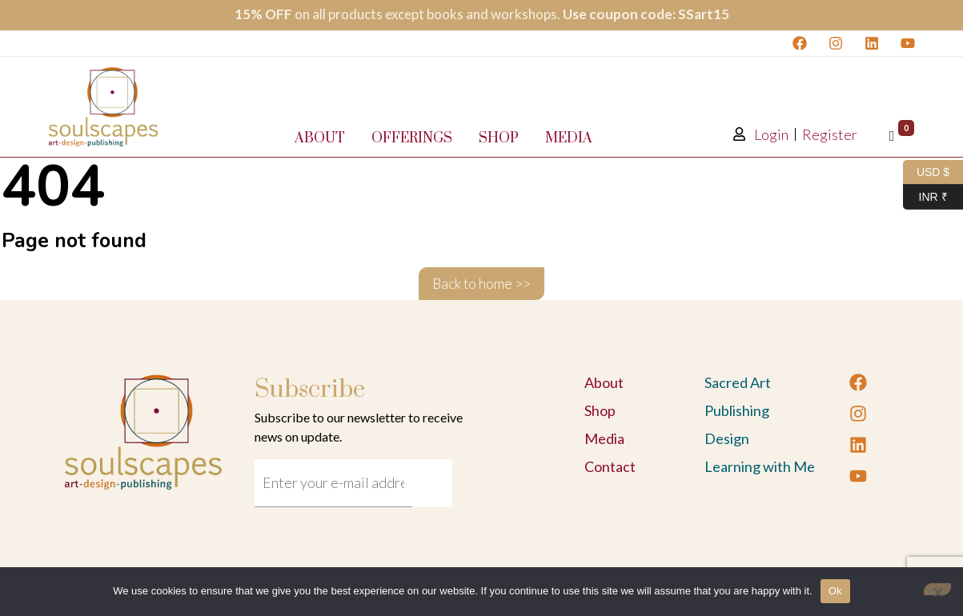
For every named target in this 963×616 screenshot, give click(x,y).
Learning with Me (759, 466)
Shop (499, 138)
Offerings (411, 138)
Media (568, 138)
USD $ (926, 172)
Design (726, 438)
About (320, 138)
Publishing (736, 410)
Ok (835, 591)
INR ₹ (925, 197)
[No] (937, 589)
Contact (610, 466)
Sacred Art (737, 382)
